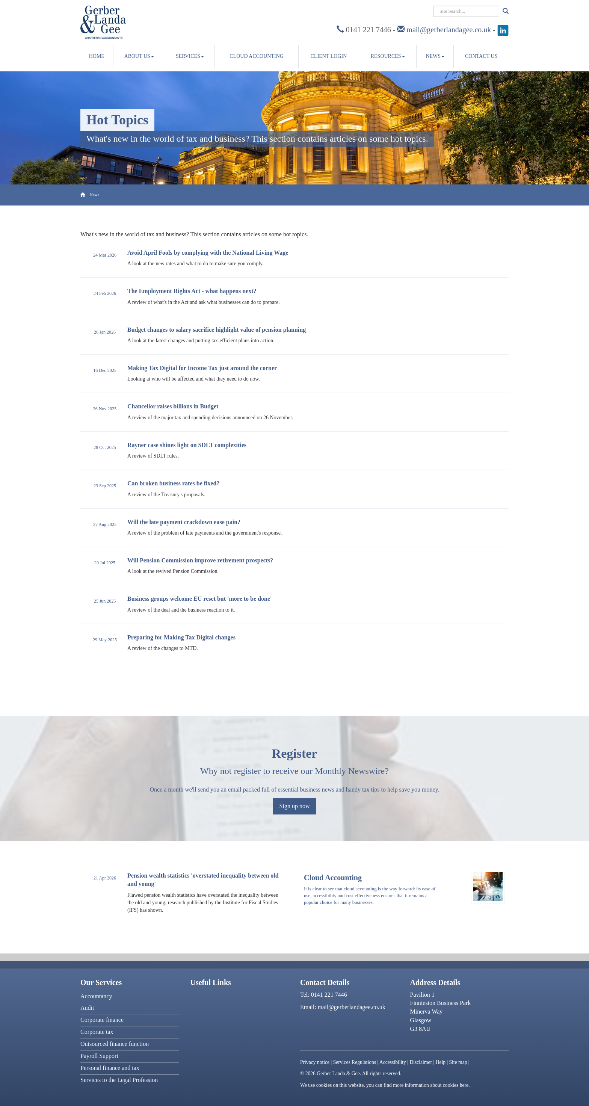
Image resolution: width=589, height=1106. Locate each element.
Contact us (481, 56)
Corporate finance (102, 1020)
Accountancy (96, 996)
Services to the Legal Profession (119, 1080)
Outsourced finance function (114, 1044)
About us (139, 56)
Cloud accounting (257, 56)
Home (96, 56)
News (435, 56)
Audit (87, 1008)
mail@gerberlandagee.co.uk (448, 30)
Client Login (329, 56)
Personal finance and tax (109, 1068)
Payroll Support (99, 1056)
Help (441, 1062)
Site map (458, 1062)
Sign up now (294, 806)
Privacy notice (314, 1062)
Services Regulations (354, 1062)
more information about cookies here (430, 1085)
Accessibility (392, 1062)
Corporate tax (96, 1032)
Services (190, 56)
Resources (388, 56)
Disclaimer (420, 1062)
